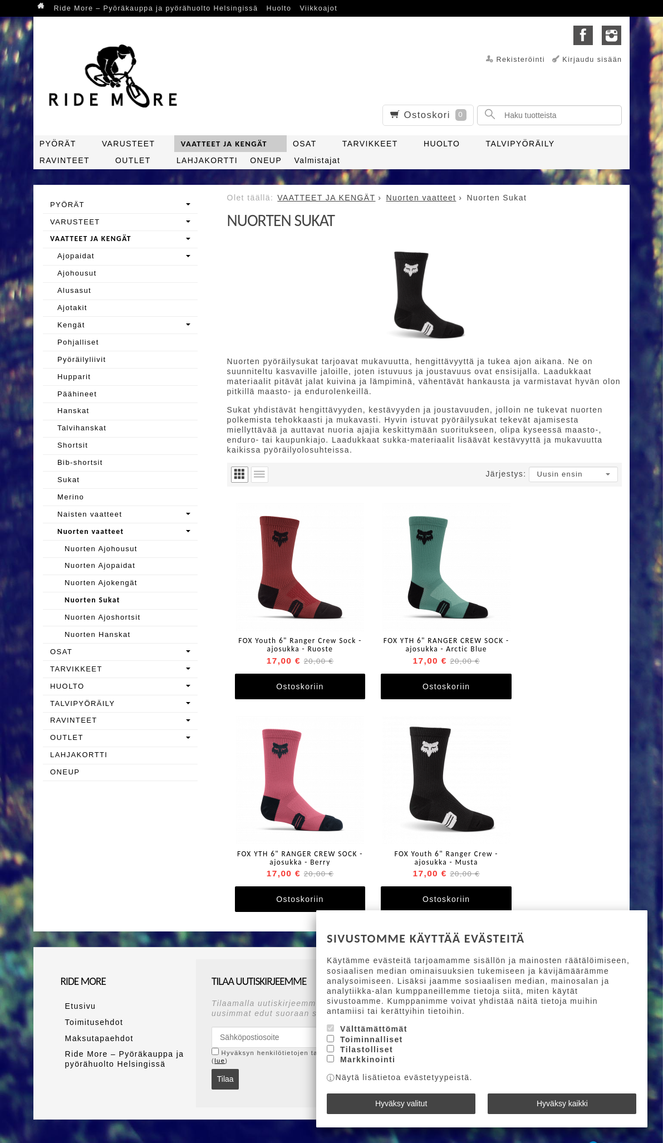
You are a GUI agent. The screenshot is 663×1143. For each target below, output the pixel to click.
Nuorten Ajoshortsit (102, 617)
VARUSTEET (128, 143)
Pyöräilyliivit (81, 359)
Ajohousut (76, 273)
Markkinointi (367, 1063)
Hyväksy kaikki (562, 1105)
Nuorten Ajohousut (101, 548)
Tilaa (225, 1050)
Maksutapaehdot (95, 1002)
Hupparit (74, 376)
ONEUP (266, 160)
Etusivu (76, 976)
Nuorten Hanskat (98, 634)
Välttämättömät (373, 1033)
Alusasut (74, 290)
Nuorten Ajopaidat (100, 565)
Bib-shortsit (80, 462)
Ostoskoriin (292, 672)
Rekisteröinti (520, 59)
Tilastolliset (366, 1053)
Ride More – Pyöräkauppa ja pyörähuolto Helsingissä (156, 8)
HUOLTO (442, 143)
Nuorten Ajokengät (101, 582)
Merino (70, 497)
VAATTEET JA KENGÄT (224, 144)
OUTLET (133, 160)
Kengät (71, 325)
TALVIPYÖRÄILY (520, 143)
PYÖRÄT (58, 143)
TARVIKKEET (370, 143)
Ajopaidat (76, 256)
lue (219, 1031)
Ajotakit (72, 307)
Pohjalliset (78, 342)
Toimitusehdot (90, 989)
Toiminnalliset (371, 1043)
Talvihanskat (81, 428)
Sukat (68, 479)
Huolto (279, 8)
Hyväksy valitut (401, 1105)
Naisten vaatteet (89, 514)
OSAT (305, 143)
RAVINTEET (65, 160)
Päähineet (77, 394)
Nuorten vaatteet (90, 531)
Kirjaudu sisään (592, 59)
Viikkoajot (318, 8)
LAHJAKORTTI (207, 160)
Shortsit (72, 445)
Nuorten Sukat (92, 600)
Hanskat (73, 410)
